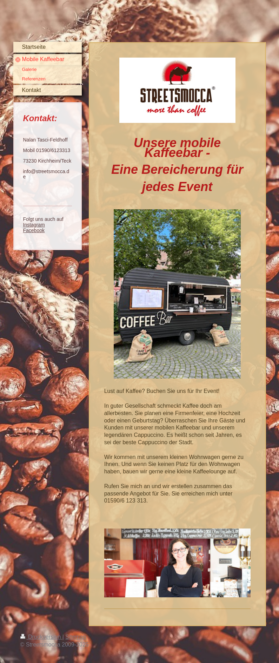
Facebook (34, 230)
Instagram (34, 225)
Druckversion (41, 637)
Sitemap (75, 637)
